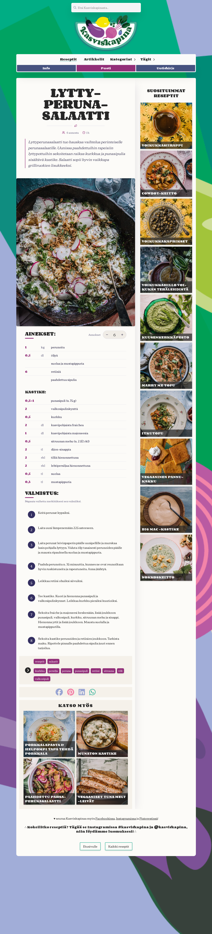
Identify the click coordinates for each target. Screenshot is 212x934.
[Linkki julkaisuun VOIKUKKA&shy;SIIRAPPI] (166, 126)
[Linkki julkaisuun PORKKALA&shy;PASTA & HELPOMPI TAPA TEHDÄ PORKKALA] (49, 734)
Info (46, 68)
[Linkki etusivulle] (106, 32)
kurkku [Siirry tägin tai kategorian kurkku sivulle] (40, 670)
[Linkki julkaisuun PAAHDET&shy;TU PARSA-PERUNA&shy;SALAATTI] (49, 781)
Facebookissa (105, 818)
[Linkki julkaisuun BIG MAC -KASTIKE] (166, 510)
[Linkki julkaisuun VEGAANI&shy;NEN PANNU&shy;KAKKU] (166, 462)
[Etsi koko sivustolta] (106, 8)
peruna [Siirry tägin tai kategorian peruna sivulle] (66, 670)
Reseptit (68, 59)
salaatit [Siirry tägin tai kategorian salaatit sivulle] (53, 661)
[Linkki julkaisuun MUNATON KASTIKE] (102, 734)
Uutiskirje (165, 68)
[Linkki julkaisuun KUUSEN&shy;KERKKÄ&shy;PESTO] (166, 318)
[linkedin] (82, 692)
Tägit (147, 59)
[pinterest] (70, 692)
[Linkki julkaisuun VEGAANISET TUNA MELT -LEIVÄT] (102, 781)
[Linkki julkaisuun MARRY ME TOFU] (166, 366)
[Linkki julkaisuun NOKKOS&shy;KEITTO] (166, 558)
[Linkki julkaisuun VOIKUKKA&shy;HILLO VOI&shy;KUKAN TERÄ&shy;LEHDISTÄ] (166, 270)
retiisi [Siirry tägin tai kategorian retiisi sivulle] (96, 670)
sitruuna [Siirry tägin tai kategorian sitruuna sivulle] (109, 670)
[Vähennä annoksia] (107, 334)
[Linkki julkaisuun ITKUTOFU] (166, 414)
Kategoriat (123, 59)
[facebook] (59, 692)
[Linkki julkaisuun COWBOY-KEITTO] (166, 174)
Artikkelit (94, 59)
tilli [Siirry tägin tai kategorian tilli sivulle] (120, 670)
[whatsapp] (92, 692)
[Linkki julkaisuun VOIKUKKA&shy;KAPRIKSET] (166, 222)
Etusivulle (90, 846)
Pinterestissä (148, 818)
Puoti (106, 68)
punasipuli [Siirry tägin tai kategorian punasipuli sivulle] (81, 670)
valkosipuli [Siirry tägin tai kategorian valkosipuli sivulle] (42, 678)
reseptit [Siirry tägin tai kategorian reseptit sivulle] (40, 661)
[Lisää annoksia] (122, 334)
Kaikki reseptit (118, 846)
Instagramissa (126, 818)
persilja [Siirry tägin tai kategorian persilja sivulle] (53, 670)
